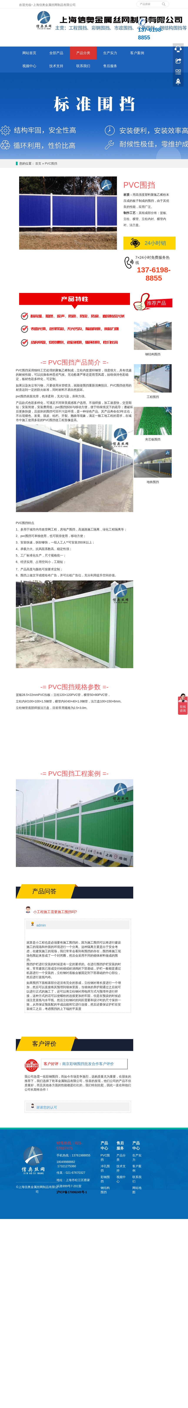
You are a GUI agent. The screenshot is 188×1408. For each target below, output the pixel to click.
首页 (38, 163)
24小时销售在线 (146, 245)
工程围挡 (153, 397)
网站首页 (29, 53)
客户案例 (137, 53)
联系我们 (83, 66)
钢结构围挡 (152, 354)
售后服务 (110, 66)
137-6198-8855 (154, 274)
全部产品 (56, 53)
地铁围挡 (153, 482)
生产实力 (110, 53)
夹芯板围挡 (152, 439)
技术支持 (56, 66)
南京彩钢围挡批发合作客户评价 (88, 1064)
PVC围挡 (51, 163)
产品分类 (83, 53)
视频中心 (29, 66)
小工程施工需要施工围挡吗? (55, 912)
